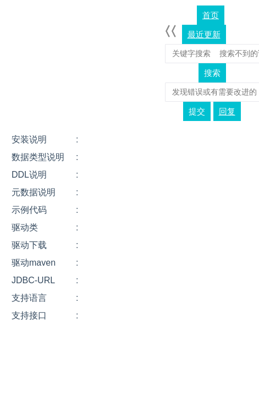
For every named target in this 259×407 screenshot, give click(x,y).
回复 (227, 111)
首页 (210, 15)
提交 (197, 111)
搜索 (212, 73)
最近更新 (204, 34)
